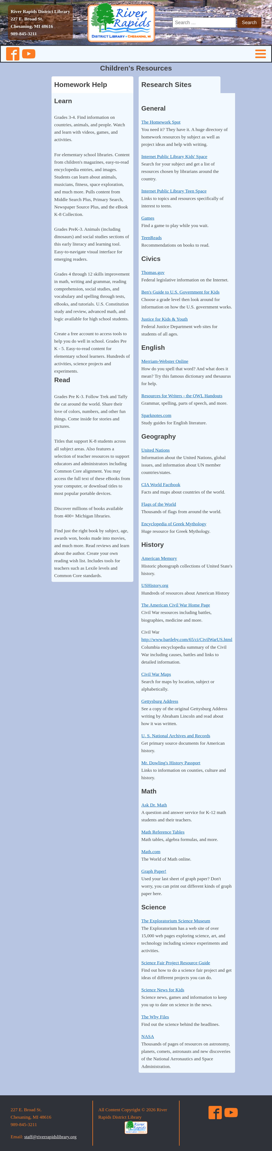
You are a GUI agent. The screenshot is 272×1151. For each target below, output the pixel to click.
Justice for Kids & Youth (164, 319)
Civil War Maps (156, 674)
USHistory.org (154, 585)
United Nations (155, 450)
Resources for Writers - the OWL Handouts (181, 395)
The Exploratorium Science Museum (175, 920)
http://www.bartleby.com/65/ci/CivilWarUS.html (186, 639)
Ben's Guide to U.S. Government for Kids (180, 292)
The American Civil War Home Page (175, 605)
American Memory (159, 558)
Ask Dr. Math (154, 805)
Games (147, 218)
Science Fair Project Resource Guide (175, 962)
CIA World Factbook (160, 484)
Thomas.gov (152, 272)
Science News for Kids (162, 989)
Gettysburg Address (159, 701)
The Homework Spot (161, 122)
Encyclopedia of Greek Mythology (173, 523)
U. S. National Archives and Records (175, 735)
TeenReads (151, 237)
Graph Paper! (153, 871)
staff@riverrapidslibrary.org (50, 1136)
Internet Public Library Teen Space (174, 191)
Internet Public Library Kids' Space (174, 156)
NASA (147, 1036)
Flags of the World (158, 504)
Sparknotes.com (156, 415)
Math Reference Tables (163, 832)
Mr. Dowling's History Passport (170, 762)
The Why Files (155, 1016)
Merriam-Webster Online (164, 361)
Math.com (150, 851)
